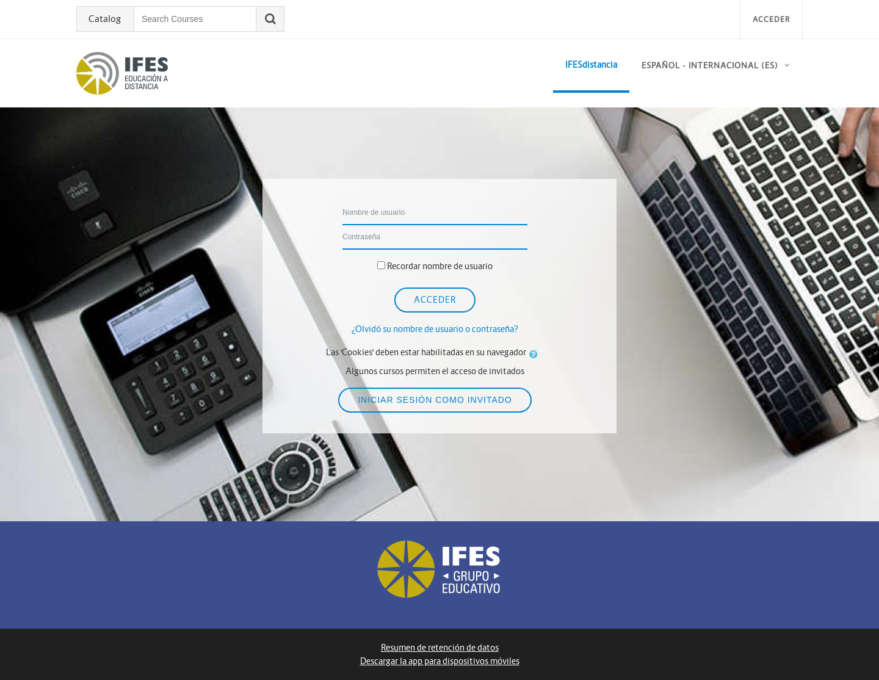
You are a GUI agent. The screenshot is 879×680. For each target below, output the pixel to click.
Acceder (771, 19)
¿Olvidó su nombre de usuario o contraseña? (435, 329)
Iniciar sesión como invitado (435, 400)
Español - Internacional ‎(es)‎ (710, 65)
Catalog (105, 18)
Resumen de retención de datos (440, 647)
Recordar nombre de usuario (440, 266)
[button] (536, 354)
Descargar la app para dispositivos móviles (439, 661)
